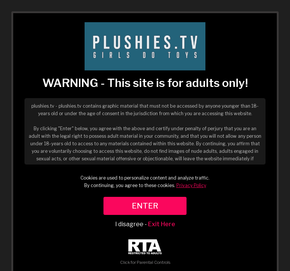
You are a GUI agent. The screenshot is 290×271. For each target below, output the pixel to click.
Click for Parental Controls (145, 252)
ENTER (145, 205)
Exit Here (161, 224)
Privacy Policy (191, 185)
